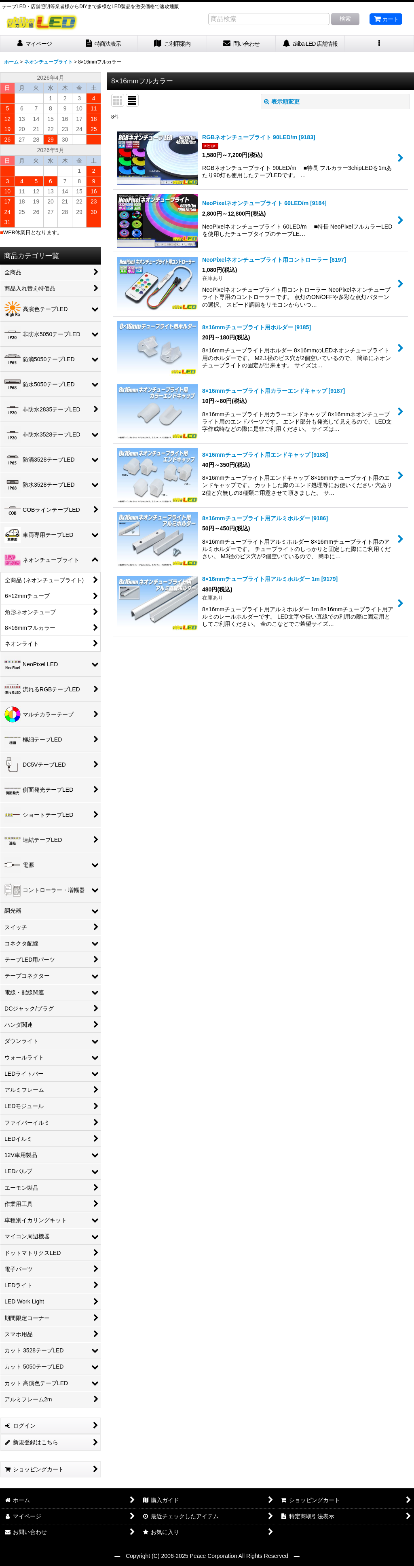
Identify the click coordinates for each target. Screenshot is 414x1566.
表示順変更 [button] (282, 101)
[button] (379, 44)
